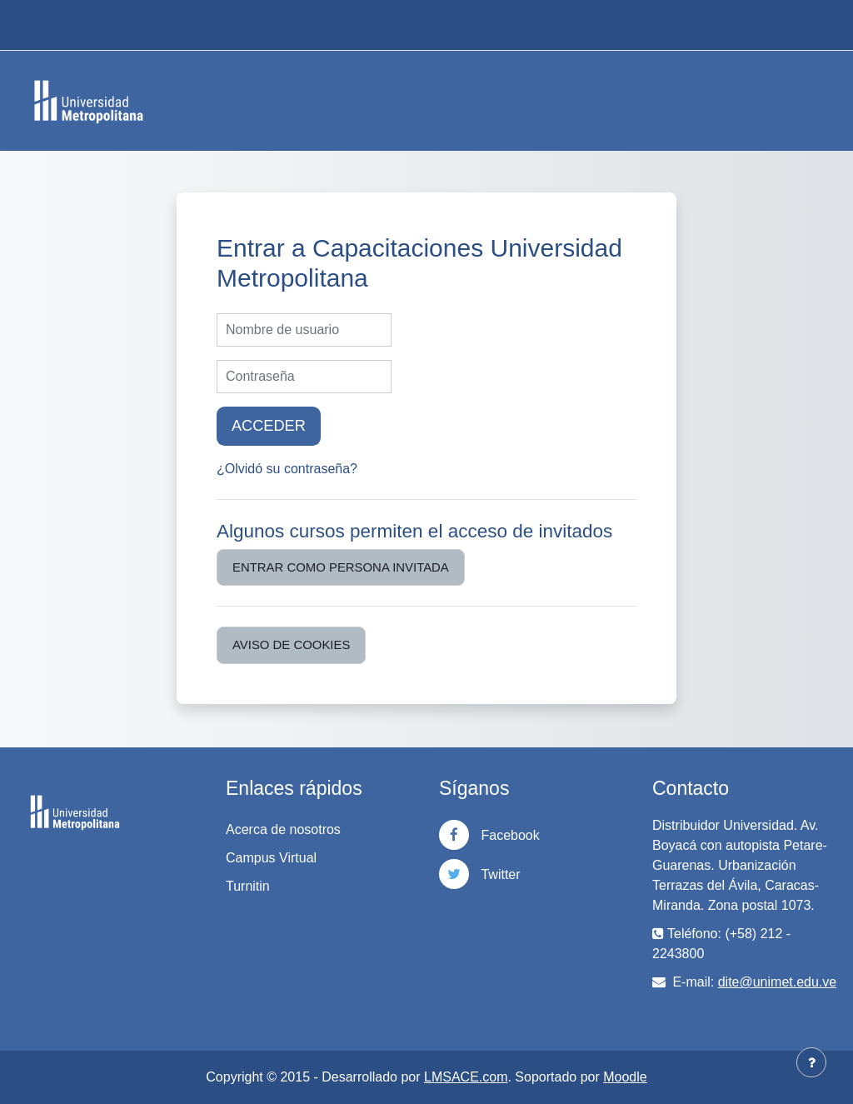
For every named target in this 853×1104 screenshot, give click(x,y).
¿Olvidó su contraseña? (287, 469)
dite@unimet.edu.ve (777, 982)
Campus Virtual (271, 858)
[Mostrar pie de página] (811, 1062)
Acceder (269, 425)
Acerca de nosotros (283, 829)
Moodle (624, 1077)
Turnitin (248, 886)
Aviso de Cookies (291, 644)
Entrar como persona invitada (340, 567)
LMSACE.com (465, 1077)
